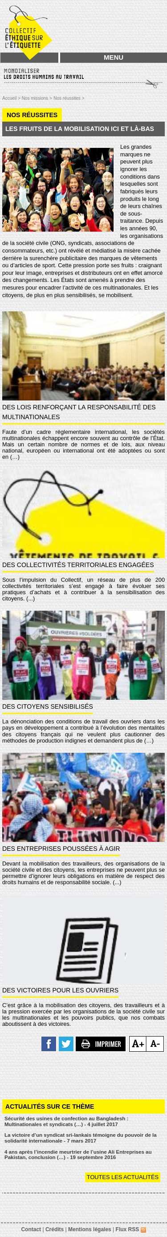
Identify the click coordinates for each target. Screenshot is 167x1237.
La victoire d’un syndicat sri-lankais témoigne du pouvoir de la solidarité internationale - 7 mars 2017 (80, 1137)
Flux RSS (131, 1229)
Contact (31, 1229)
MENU (113, 57)
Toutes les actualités (123, 1177)
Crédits (54, 1229)
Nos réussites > (68, 98)
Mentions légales (89, 1229)
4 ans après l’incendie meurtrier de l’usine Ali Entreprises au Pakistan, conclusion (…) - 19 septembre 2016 (77, 1154)
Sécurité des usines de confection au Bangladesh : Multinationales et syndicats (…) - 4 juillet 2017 (66, 1121)
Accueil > (12, 98)
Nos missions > (37, 98)
